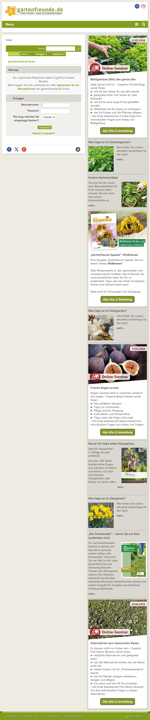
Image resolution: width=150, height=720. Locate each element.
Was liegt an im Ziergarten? (106, 498)
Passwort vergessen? (43, 133)
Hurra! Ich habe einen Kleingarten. (111, 443)
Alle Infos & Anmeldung (117, 131)
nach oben (136, 716)
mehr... (92, 593)
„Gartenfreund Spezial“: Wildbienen (114, 255)
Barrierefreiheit (74, 716)
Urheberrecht (52, 716)
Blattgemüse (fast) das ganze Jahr (113, 79)
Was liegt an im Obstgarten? (107, 311)
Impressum (12, 716)
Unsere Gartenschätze (103, 177)
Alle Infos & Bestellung (117, 299)
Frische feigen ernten (104, 388)
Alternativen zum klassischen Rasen (114, 643)
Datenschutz (31, 716)
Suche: (41, 48)
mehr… (121, 159)
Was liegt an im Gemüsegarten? (109, 142)
